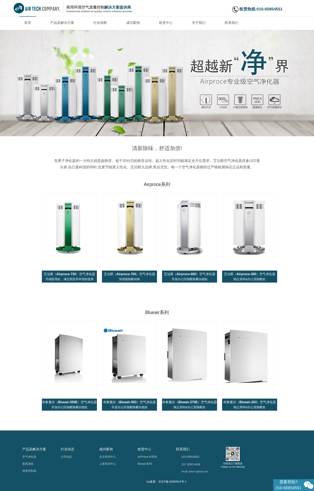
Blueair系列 (145, 463)
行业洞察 (100, 23)
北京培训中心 (107, 456)
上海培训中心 (107, 463)
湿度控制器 (29, 470)
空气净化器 (29, 456)
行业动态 (67, 449)
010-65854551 (190, 456)
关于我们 (198, 23)
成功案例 (133, 23)
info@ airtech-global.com (194, 471)
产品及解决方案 (62, 23)
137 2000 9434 (190, 464)
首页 (27, 23)
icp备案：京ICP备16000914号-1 (166, 481)
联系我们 (231, 23)
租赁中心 (166, 23)
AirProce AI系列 (147, 456)
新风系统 (27, 463)
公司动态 (66, 456)
